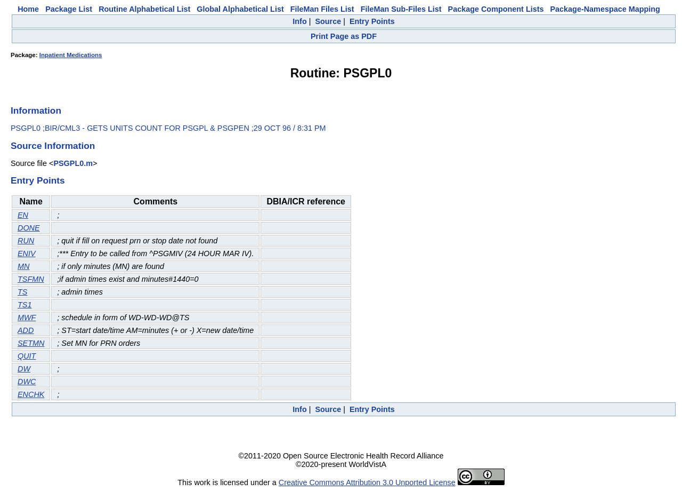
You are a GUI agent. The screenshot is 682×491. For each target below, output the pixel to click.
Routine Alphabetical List (144, 9)
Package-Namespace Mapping (605, 9)
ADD (26, 330)
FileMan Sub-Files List (401, 9)
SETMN (31, 343)
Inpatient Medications (70, 55)
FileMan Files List (322, 9)
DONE (29, 228)
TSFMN (31, 279)
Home (28, 9)
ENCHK (31, 394)
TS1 (24, 304)
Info (299, 21)
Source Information (53, 145)
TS (22, 292)
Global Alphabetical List (240, 9)
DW (24, 369)
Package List (68, 9)
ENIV (27, 253)
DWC (27, 381)
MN (23, 266)
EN (23, 215)
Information (36, 110)
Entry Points (372, 21)
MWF (27, 317)
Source (328, 21)
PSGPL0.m (73, 163)
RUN (26, 240)
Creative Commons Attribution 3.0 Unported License (367, 482)
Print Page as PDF (344, 36)
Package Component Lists (496, 9)
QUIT (27, 356)
